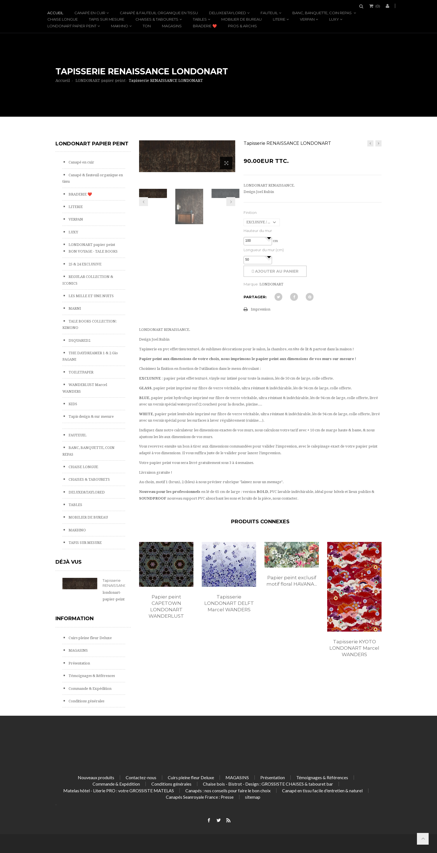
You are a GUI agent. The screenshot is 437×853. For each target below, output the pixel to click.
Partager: (255, 297)
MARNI (74, 308)
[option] (166, 586)
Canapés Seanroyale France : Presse (200, 797)
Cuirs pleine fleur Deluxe (90, 638)
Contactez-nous (141, 777)
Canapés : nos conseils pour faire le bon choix (228, 790)
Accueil (55, 13)
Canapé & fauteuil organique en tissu (159, 13)
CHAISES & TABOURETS (156, 19)
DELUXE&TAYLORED (227, 13)
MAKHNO (119, 26)
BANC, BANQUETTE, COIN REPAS (322, 13)
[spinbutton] (258, 241)
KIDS (72, 404)
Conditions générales (86, 701)
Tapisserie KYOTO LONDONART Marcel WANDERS (354, 648)
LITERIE (279, 19)
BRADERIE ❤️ (205, 26)
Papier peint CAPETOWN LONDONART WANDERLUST (166, 606)
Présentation (79, 663)
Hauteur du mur (258, 230)
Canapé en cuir (89, 13)
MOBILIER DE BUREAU (241, 19)
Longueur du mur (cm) (264, 250)
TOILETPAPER (80, 372)
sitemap (252, 797)
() (377, 6)
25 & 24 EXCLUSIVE (84, 264)
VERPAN (307, 19)
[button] (269, 237)
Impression (260, 309)
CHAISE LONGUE (62, 19)
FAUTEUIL (269, 13)
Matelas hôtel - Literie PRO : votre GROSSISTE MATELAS (118, 790)
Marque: (251, 284)
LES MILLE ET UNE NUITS (91, 296)
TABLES (200, 19)
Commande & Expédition (89, 688)
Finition (250, 212)
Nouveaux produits (96, 777)
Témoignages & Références (91, 676)
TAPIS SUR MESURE (106, 19)
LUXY (334, 19)
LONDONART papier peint (71, 26)
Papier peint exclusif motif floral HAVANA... (291, 581)
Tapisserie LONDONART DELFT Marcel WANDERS (229, 603)
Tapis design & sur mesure (91, 416)
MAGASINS (172, 26)
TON (147, 26)
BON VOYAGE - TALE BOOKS (93, 251)
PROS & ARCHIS (242, 26)
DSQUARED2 (79, 340)
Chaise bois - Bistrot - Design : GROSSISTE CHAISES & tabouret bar (268, 783)
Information (74, 618)
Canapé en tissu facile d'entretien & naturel (322, 790)
